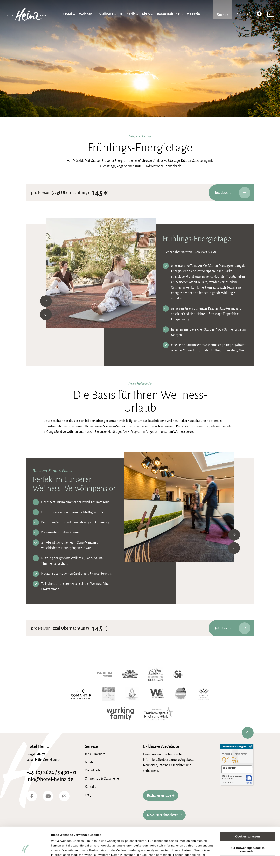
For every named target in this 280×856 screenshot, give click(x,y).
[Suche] (249, 14)
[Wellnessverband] (203, 694)
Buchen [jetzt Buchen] (222, 15)
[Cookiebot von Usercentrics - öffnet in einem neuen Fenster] (25, 848)
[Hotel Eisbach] (155, 674)
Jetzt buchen (232, 192)
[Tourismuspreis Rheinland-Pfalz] (159, 714)
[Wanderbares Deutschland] (181, 694)
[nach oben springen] (248, 733)
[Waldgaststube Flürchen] (130, 674)
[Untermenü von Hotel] (74, 14)
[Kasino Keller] (104, 674)
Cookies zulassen (247, 809)
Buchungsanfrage (159, 795)
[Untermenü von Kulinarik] (137, 14)
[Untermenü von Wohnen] (94, 14)
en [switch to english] (270, 14)
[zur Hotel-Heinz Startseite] (27, 15)
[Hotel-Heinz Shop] (239, 14)
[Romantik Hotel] (81, 694)
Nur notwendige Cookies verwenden (247, 822)
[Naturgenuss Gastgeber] (132, 694)
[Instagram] (64, 796)
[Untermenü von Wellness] (115, 14)
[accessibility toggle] (259, 14)
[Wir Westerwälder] (157, 694)
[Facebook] (31, 796)
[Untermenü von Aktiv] (152, 14)
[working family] (120, 714)
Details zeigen (61, 848)
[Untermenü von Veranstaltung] (181, 14)
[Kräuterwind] (109, 694)
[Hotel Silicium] (178, 674)
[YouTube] (48, 796)
